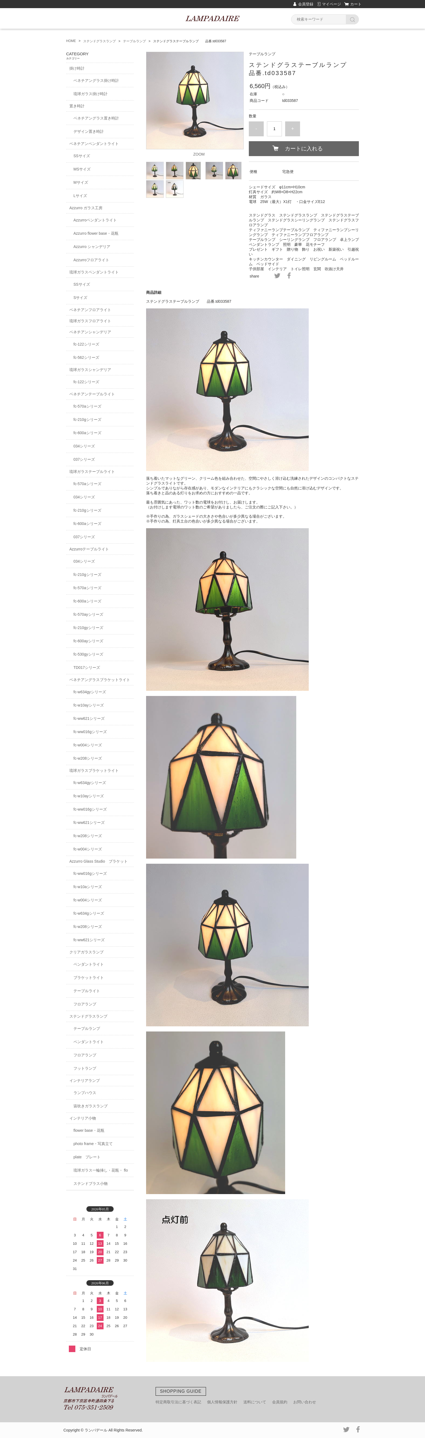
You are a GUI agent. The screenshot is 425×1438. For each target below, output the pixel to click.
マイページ (331, 4)
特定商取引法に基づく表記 (178, 1402)
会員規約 (279, 1402)
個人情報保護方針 (222, 1402)
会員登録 (305, 4)
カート (356, 4)
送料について (254, 1402)
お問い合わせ (304, 1402)
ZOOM (199, 154)
